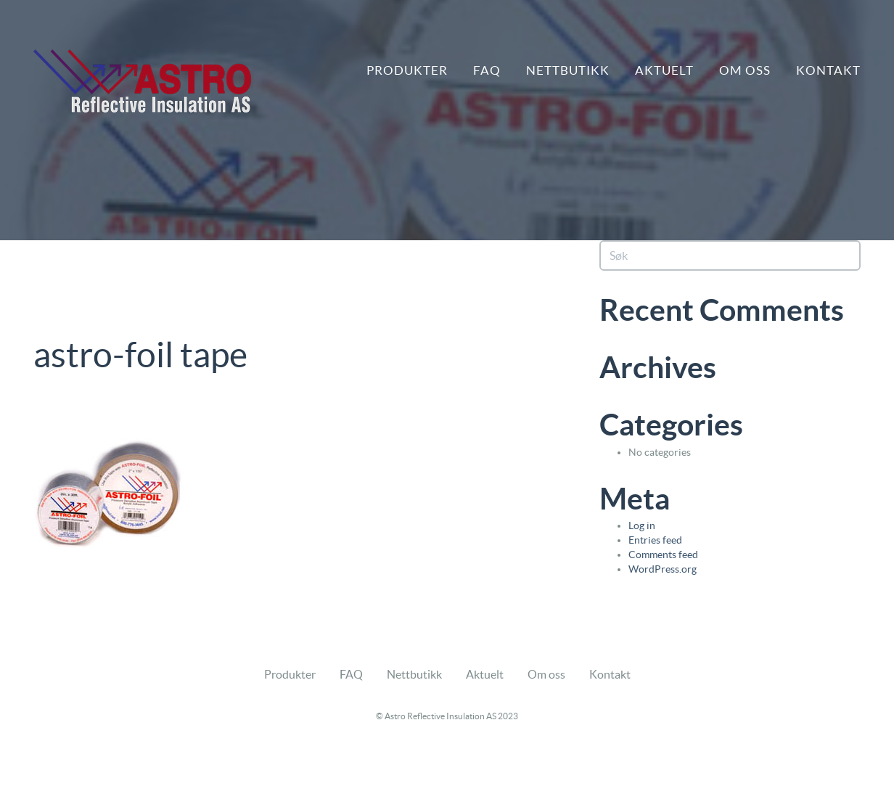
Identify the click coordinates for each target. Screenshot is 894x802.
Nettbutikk (568, 70)
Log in (641, 525)
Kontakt (828, 70)
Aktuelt (664, 70)
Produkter (407, 70)
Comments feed (663, 554)
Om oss (745, 70)
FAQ (487, 70)
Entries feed (655, 540)
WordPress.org (662, 569)
